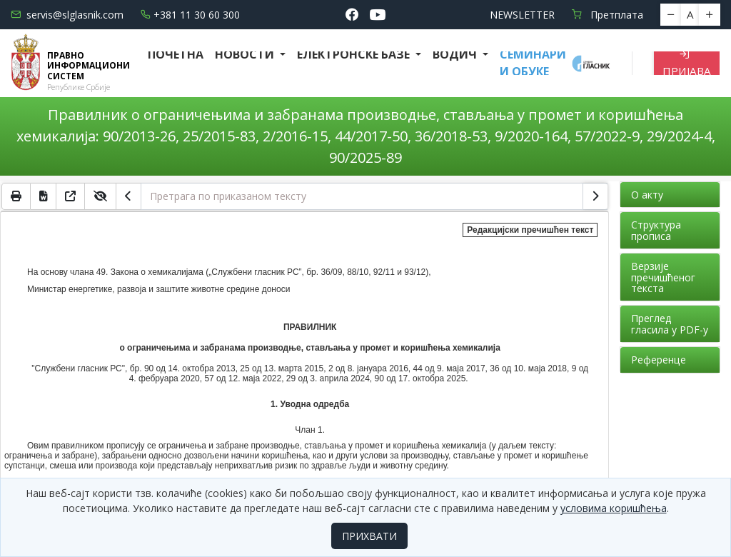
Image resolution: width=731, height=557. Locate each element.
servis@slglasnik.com (67, 14)
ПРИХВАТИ (369, 536)
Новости (246, 54)
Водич (456, 54)
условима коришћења (613, 508)
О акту (647, 194)
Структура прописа (656, 230)
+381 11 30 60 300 (190, 14)
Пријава (686, 63)
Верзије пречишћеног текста (663, 277)
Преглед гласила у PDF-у (669, 323)
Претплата (607, 14)
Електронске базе (355, 54)
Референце (658, 359)
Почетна (175, 54)
